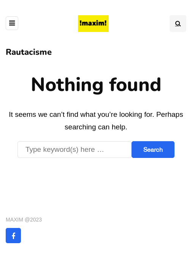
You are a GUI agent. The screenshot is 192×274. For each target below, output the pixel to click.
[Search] (74, 149)
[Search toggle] (178, 23)
